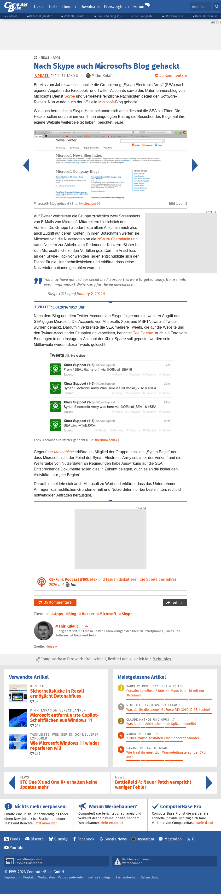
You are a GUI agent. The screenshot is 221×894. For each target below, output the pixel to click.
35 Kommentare (55, 602)
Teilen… (177, 602)
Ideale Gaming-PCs (109, 16)
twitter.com (87, 203)
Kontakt (29, 877)
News (45, 57)
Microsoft (106, 102)
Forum (138, 6)
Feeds (15, 839)
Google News (116, 839)
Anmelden (200, 6)
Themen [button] (69, 6)
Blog (72, 614)
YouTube (17, 847)
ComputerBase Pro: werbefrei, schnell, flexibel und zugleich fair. (103, 659)
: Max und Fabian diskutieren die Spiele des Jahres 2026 (112, 582)
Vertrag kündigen (100, 877)
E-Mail (85, 626)
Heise (50, 646)
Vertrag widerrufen (71, 877)
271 (35, 753)
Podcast (12, 16)
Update (42, 76)
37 (34, 701)
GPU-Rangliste (143, 16)
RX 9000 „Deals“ (74, 16)
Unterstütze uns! (206, 16)
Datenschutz (149, 877)
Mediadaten (46, 877)
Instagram (145, 839)
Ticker (39, 6)
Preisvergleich (116, 6)
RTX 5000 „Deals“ (40, 16)
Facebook (86, 839)
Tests (53, 6)
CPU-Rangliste (173, 16)
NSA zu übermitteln (113, 239)
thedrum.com (105, 440)
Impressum (12, 877)
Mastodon (173, 839)
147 (35, 725)
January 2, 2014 (89, 294)
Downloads (90, 6)
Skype (69, 96)
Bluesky (61, 839)
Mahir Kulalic (67, 626)
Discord (37, 839)
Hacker (88, 614)
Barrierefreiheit (127, 877)
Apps (56, 57)
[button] (217, 6)
